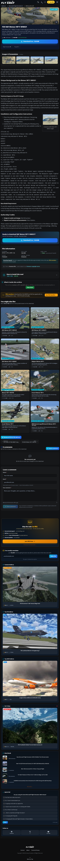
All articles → (30, 782)
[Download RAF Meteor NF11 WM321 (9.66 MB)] (30, 41)
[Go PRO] (51, 2)
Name (5, 467)
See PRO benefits (51, 290)
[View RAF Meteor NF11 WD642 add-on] (15, 349)
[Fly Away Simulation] (8, 2)
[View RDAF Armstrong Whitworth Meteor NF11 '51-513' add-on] (45, 412)
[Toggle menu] (57, 2)
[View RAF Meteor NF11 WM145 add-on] (15, 318)
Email (4, 474)
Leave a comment (52, 443)
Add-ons (4, 6)
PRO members (52, 255)
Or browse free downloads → (30, 540)
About (28, 845)
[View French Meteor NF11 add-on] (45, 380)
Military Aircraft (30, 6)
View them (30, 282)
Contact (23, 845)
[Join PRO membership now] (30, 536)
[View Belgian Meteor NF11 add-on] (45, 349)
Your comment (7, 483)
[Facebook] (12, 827)
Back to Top (30, 853)
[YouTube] (48, 827)
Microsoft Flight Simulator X (16, 6)
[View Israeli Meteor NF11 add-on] (15, 411)
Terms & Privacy (35, 845)
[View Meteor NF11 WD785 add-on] (15, 380)
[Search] (38, 2)
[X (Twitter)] (30, 827)
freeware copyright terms (33, 261)
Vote (5, 817)
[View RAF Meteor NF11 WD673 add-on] (45, 318)
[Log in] (45, 2)
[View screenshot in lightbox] (56, 22)
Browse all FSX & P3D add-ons (11, 432)
